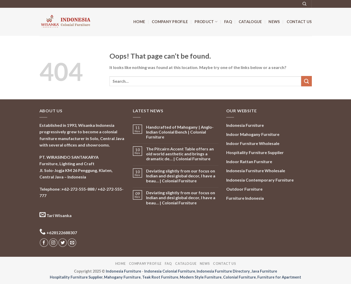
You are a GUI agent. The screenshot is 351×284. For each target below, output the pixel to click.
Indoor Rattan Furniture (249, 161)
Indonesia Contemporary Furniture (260, 179)
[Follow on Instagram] (53, 242)
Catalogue (250, 21)
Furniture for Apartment (279, 277)
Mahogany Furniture (122, 277)
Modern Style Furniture (201, 277)
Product (206, 21)
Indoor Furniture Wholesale (252, 143)
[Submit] (306, 81)
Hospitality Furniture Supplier (255, 152)
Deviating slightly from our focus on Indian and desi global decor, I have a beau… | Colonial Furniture (180, 175)
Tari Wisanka (55, 215)
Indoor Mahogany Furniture (252, 134)
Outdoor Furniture (244, 188)
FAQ (228, 21)
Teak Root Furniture (160, 277)
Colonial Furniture (239, 277)
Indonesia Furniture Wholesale (255, 170)
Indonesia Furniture (245, 125)
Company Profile (170, 21)
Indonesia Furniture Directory (223, 271)
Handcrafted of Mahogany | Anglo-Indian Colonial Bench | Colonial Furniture (180, 131)
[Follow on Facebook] (44, 242)
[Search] (304, 4)
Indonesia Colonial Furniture (169, 271)
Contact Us (299, 21)
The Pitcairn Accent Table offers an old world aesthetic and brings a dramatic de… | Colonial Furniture (180, 153)
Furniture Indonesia (245, 198)
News (274, 21)
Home (139, 21)
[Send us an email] (72, 242)
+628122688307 (58, 232)
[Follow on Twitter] (62, 242)
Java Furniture (264, 271)
